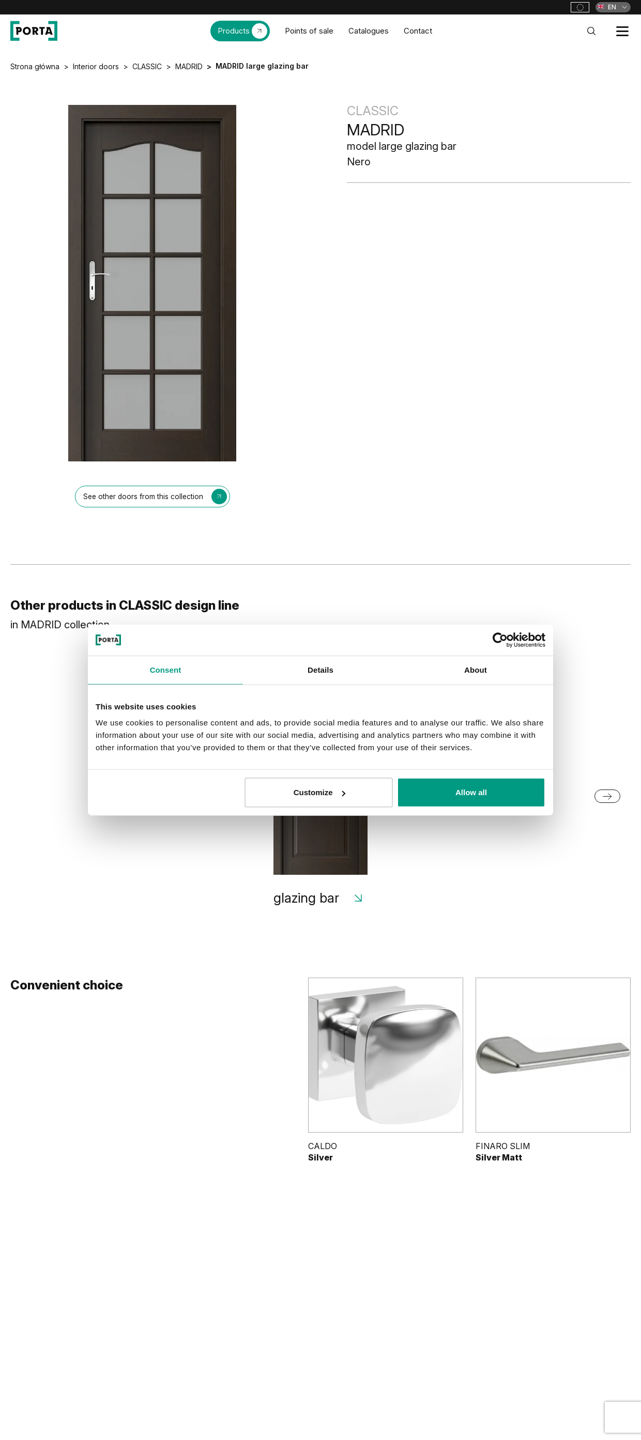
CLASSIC (147, 66)
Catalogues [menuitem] (368, 31)
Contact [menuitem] (418, 31)
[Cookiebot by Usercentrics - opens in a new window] (500, 639)
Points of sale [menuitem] (309, 31)
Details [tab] (320, 669)
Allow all (471, 792)
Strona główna (34, 66)
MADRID (189, 66)
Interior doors (96, 66)
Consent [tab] (165, 669)
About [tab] (475, 669)
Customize (319, 792)
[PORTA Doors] (33, 31)
